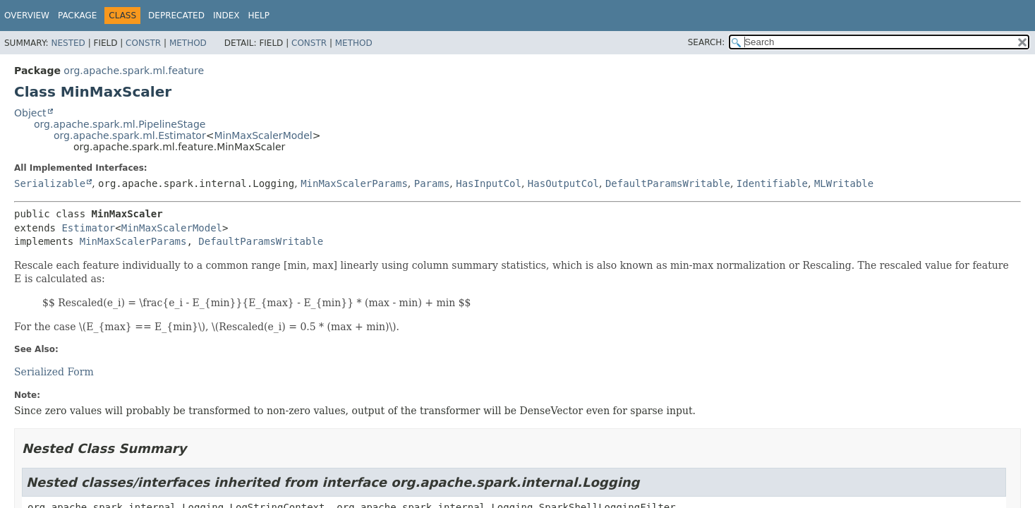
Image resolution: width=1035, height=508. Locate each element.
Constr (143, 43)
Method (188, 43)
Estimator (88, 228)
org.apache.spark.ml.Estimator (130, 135)
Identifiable (772, 183)
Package (77, 15)
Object (30, 113)
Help (259, 15)
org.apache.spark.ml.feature (133, 70)
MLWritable (843, 183)
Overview (26, 15)
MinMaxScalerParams (354, 183)
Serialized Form (54, 371)
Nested (68, 43)
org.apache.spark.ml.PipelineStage (119, 124)
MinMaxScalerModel (263, 135)
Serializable (49, 183)
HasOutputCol (563, 183)
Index (226, 15)
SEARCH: (706, 42)
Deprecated (176, 15)
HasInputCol (488, 183)
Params (432, 183)
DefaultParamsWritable (667, 183)
